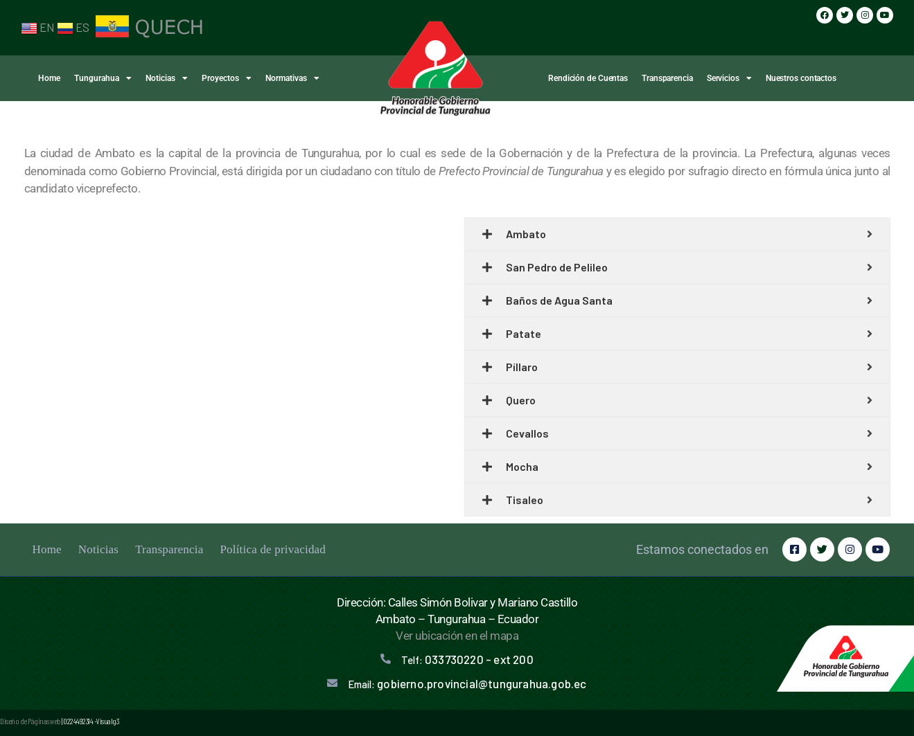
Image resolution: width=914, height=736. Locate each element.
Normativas (292, 78)
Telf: (467, 660)
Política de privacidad (273, 549)
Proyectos (227, 78)
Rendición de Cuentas (588, 78)
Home (49, 78)
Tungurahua (103, 78)
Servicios (729, 78)
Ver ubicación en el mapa (457, 636)
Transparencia (667, 78)
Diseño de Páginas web (30, 721)
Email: (467, 684)
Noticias (167, 78)
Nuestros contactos (801, 78)
